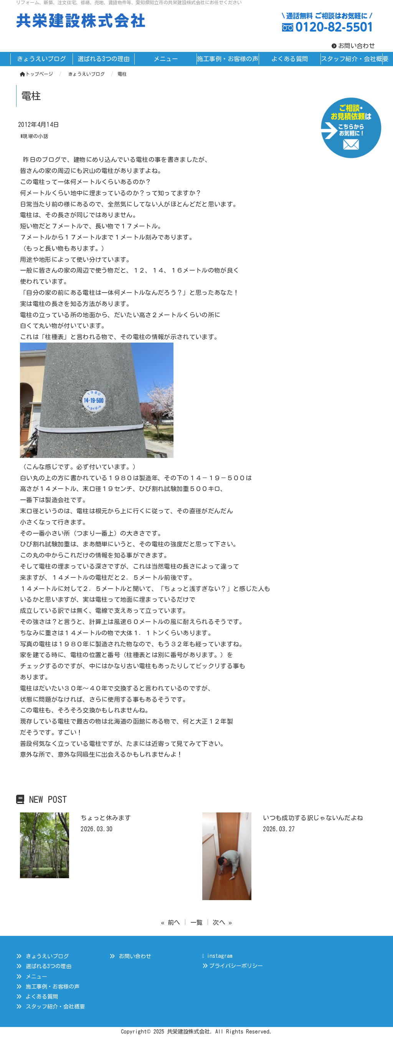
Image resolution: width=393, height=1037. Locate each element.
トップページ (36, 74)
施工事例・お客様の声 (52, 986)
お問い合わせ (356, 46)
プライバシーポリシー (236, 966)
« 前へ (170, 922)
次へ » (222, 922)
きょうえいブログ (47, 956)
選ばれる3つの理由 (48, 966)
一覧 (196, 922)
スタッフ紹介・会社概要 (55, 1006)
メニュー (36, 976)
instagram (217, 956)
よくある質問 (42, 996)
